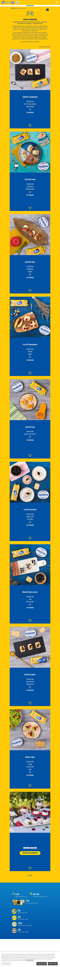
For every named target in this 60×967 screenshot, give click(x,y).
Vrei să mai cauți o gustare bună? (44, 46)
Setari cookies (6, 964)
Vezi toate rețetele (22, 8)
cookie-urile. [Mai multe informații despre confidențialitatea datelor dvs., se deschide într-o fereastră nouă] (30, 961)
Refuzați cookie (53, 964)
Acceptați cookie (41, 964)
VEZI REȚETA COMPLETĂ (30, 853)
